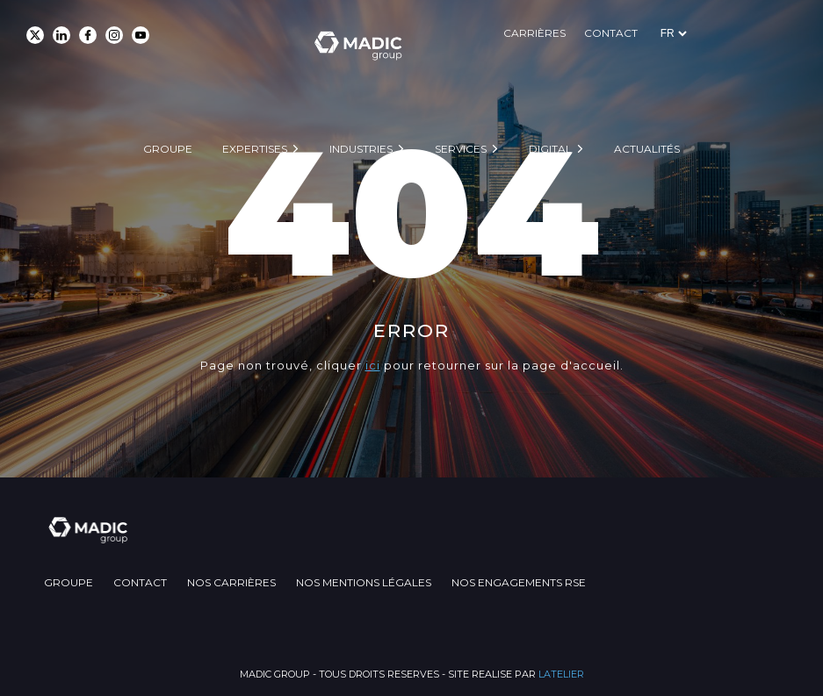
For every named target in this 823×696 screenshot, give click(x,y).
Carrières (627, 32)
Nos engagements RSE (610, 580)
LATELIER (561, 672)
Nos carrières (277, 580)
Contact (711, 32)
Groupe (167, 93)
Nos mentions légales (432, 580)
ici (372, 365)
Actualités (647, 93)
